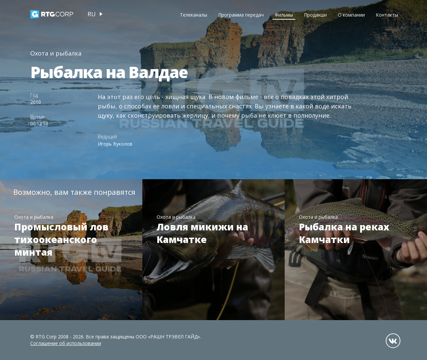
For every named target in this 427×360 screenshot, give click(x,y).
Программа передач (241, 15)
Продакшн (315, 15)
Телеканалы (193, 15)
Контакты (387, 15)
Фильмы (284, 15)
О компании (351, 15)
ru (91, 14)
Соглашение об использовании (65, 343)
